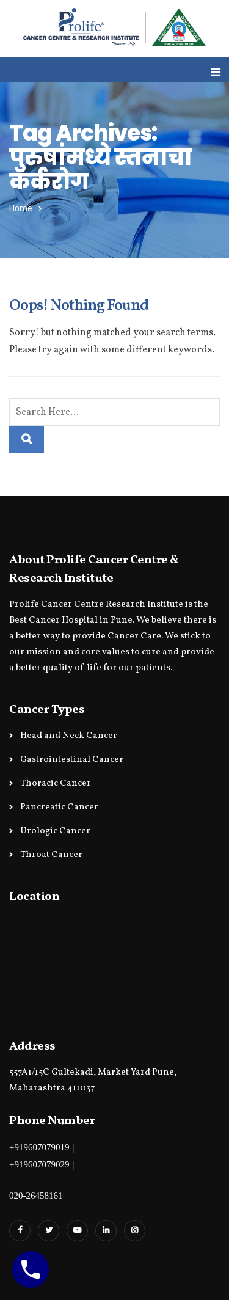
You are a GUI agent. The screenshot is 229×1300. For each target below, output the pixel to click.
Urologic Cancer (55, 831)
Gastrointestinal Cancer (71, 759)
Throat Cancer (51, 855)
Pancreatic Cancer (59, 807)
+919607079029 (39, 1164)
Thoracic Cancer (55, 783)
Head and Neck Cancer (68, 735)
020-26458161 (36, 1195)
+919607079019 (39, 1147)
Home (20, 208)
